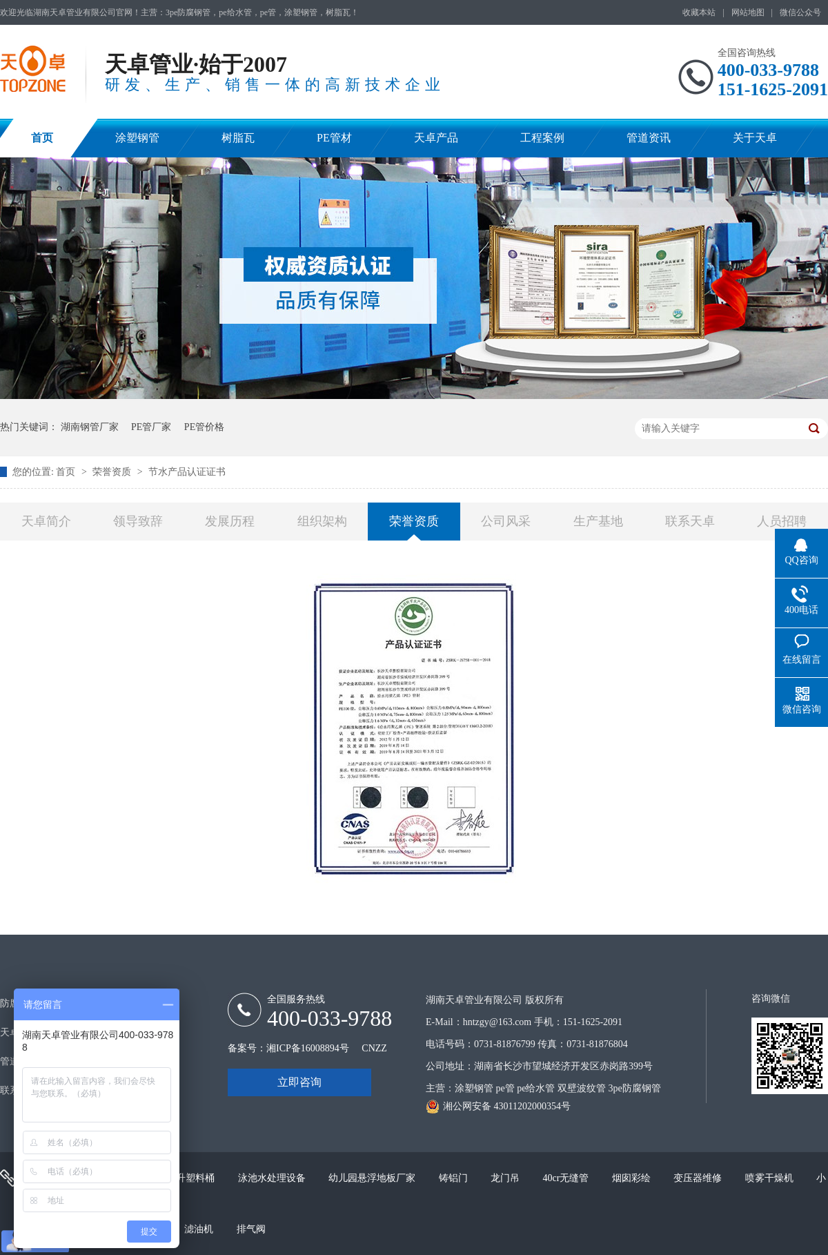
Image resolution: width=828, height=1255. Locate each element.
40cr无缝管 (567, 1178)
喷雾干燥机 (770, 1178)
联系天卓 (690, 521)
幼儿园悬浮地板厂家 (373, 1178)
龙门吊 (506, 1178)
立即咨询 (299, 1082)
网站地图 (748, 12)
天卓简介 (46, 521)
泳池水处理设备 (273, 1178)
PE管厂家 (151, 427)
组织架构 (322, 521)
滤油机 (200, 1229)
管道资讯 (649, 138)
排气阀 (251, 1229)
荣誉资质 (113, 472)
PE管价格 (204, 427)
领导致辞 (138, 521)
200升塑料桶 (189, 1178)
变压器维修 (698, 1178)
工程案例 (542, 138)
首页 (42, 138)
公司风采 (506, 521)
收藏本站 (699, 12)
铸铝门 (455, 1178)
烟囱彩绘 (632, 1178)
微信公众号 (800, 12)
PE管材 (334, 138)
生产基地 (598, 521)
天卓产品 (436, 138)
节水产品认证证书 (187, 472)
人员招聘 (782, 521)
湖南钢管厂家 (90, 427)
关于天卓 (755, 138)
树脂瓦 (238, 138)
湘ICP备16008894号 (307, 1048)
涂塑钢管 (137, 138)
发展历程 (230, 521)
